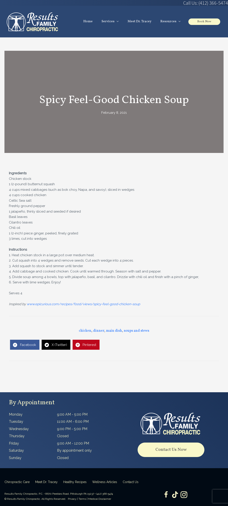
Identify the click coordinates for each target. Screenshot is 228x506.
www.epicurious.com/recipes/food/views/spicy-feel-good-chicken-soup (83, 304)
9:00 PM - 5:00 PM (72, 429)
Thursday (16, 436)
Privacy (72, 498)
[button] (171, 450)
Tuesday (16, 421)
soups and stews (136, 330)
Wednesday (19, 429)
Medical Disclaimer (99, 498)
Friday (14, 443)
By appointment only (74, 450)
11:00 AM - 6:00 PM (73, 421)
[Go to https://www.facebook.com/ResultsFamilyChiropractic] (166, 495)
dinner (98, 330)
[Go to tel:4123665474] (171, 3)
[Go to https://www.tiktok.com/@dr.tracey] (175, 495)
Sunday (15, 458)
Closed (63, 436)
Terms (82, 498)
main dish (114, 330)
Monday (15, 414)
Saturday (16, 450)
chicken (85, 330)
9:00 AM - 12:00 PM (73, 443)
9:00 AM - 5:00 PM (72, 414)
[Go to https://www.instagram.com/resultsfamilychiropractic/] (184, 495)
